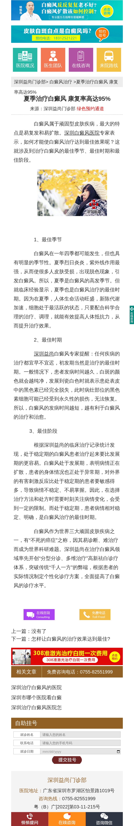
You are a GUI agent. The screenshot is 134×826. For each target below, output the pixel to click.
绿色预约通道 (90, 108)
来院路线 (109, 59)
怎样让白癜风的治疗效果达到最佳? (70, 639)
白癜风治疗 (60, 81)
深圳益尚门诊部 (30, 81)
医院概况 (25, 59)
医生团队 (53, 59)
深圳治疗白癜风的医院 (36, 687)
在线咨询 (81, 59)
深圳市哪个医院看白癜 (36, 697)
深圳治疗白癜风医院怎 (36, 707)
